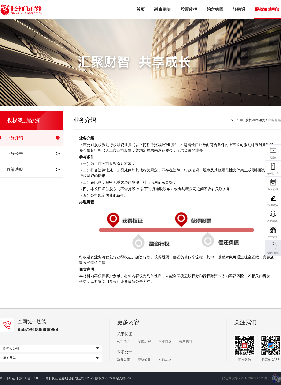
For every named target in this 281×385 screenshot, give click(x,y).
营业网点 (164, 341)
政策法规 (33, 169)
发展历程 (144, 341)
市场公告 (144, 359)
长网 (237, 120)
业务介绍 (33, 137)
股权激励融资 (267, 9)
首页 (140, 9)
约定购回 (215, 9)
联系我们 (185, 341)
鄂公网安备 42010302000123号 (245, 378)
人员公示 (164, 359)
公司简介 (123, 341)
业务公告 (33, 153)
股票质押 (188, 9)
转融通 (239, 9)
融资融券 (162, 9)
